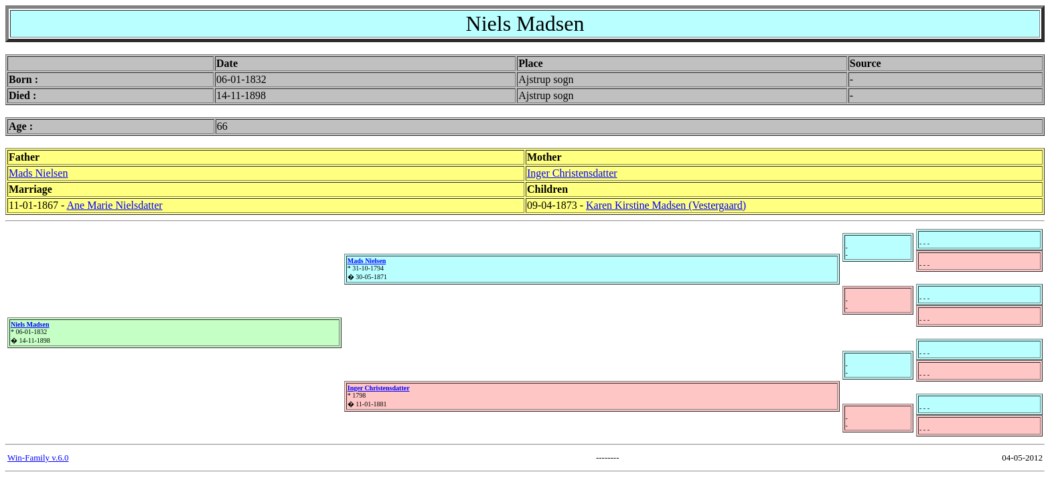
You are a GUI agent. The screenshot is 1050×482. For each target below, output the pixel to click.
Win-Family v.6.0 (37, 458)
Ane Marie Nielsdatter (115, 205)
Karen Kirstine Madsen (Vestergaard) (666, 205)
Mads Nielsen (38, 173)
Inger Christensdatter (572, 173)
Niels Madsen (30, 324)
